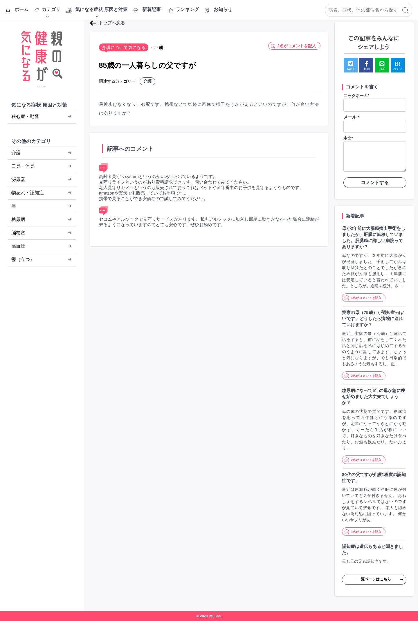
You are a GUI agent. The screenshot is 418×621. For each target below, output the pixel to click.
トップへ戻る (112, 22)
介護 (147, 81)
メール (351, 117)
